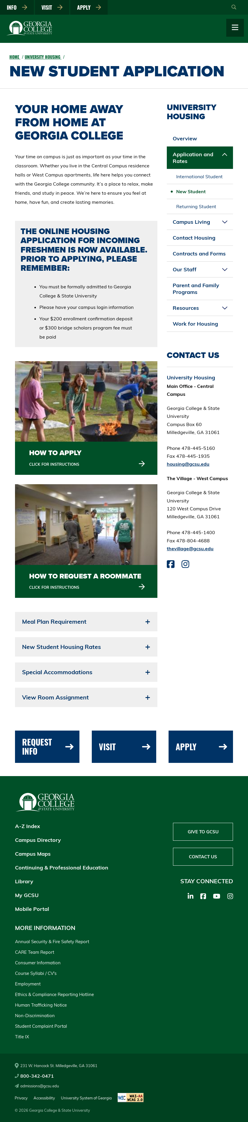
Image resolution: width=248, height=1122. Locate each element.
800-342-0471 (34, 1076)
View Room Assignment (55, 697)
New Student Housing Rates (61, 646)
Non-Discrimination (35, 1015)
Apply (89, 7)
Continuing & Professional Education (61, 867)
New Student (191, 191)
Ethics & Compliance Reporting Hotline (54, 994)
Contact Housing (194, 237)
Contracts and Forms (199, 253)
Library (24, 881)
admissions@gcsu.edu (37, 1086)
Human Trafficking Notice (41, 1005)
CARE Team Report (34, 952)
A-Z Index (27, 826)
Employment (28, 984)
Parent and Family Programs (196, 288)
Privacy (21, 1098)
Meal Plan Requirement (54, 621)
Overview (185, 138)
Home (14, 57)
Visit (52, 7)
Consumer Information (38, 962)
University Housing (43, 57)
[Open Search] (233, 7)
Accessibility (44, 1098)
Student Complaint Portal (41, 1026)
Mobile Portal (32, 909)
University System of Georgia (86, 1098)
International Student (199, 176)
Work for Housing (195, 323)
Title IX (22, 1036)
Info (17, 7)
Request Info (48, 746)
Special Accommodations (57, 672)
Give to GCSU (203, 832)
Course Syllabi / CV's (35, 973)
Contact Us (203, 856)
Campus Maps (33, 853)
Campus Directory (38, 840)
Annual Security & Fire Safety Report (52, 941)
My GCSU (27, 895)
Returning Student (196, 206)
